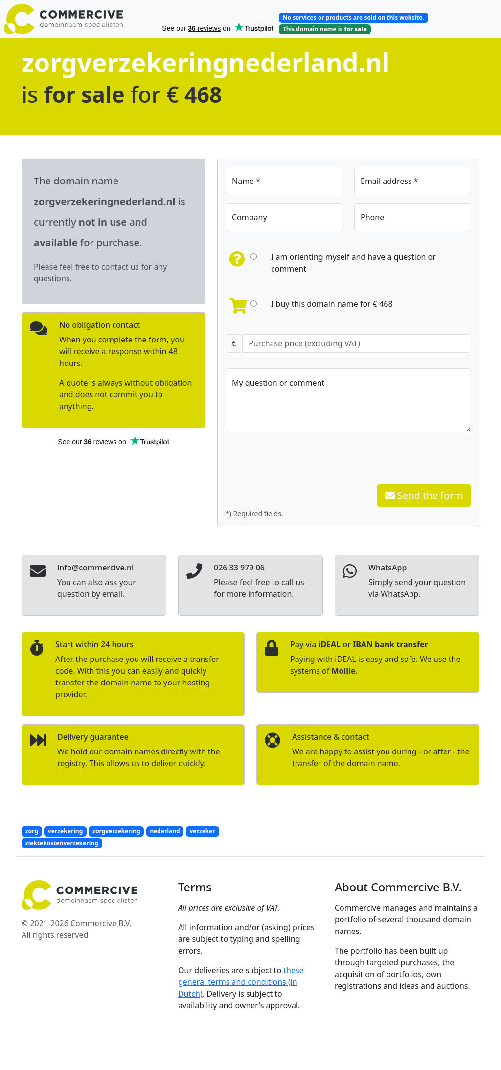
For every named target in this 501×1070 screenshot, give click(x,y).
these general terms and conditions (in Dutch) (241, 982)
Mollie (343, 670)
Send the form (424, 495)
